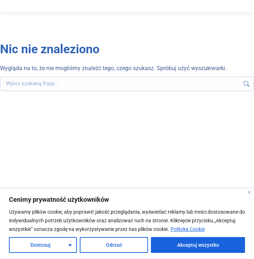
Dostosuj (41, 245)
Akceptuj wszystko (198, 245)
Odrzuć (114, 245)
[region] (127, 224)
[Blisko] (249, 192)
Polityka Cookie (188, 229)
